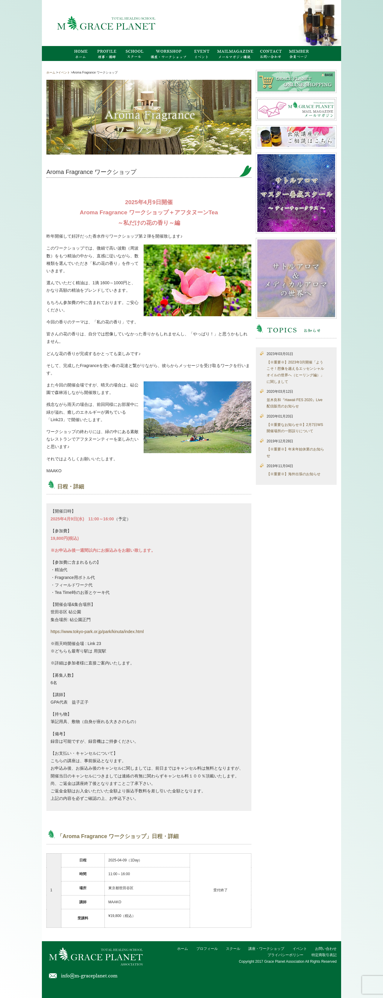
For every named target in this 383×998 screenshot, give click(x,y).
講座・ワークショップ (266, 949)
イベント (300, 949)
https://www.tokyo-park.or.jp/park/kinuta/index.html (97, 631)
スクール (233, 949)
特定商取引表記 (324, 955)
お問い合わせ (326, 949)
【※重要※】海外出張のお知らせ (293, 474)
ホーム (182, 949)
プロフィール (207, 949)
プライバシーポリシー (285, 955)
